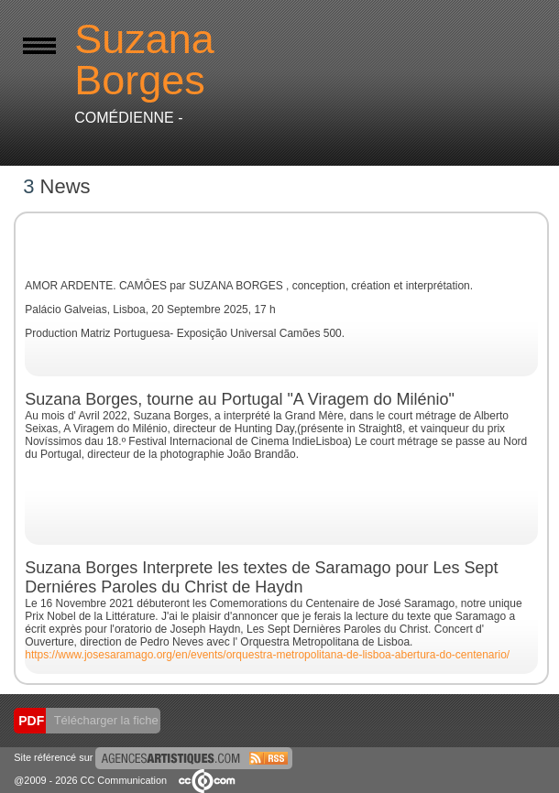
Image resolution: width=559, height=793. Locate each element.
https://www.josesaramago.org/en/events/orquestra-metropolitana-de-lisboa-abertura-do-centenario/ (267, 654)
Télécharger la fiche (104, 720)
